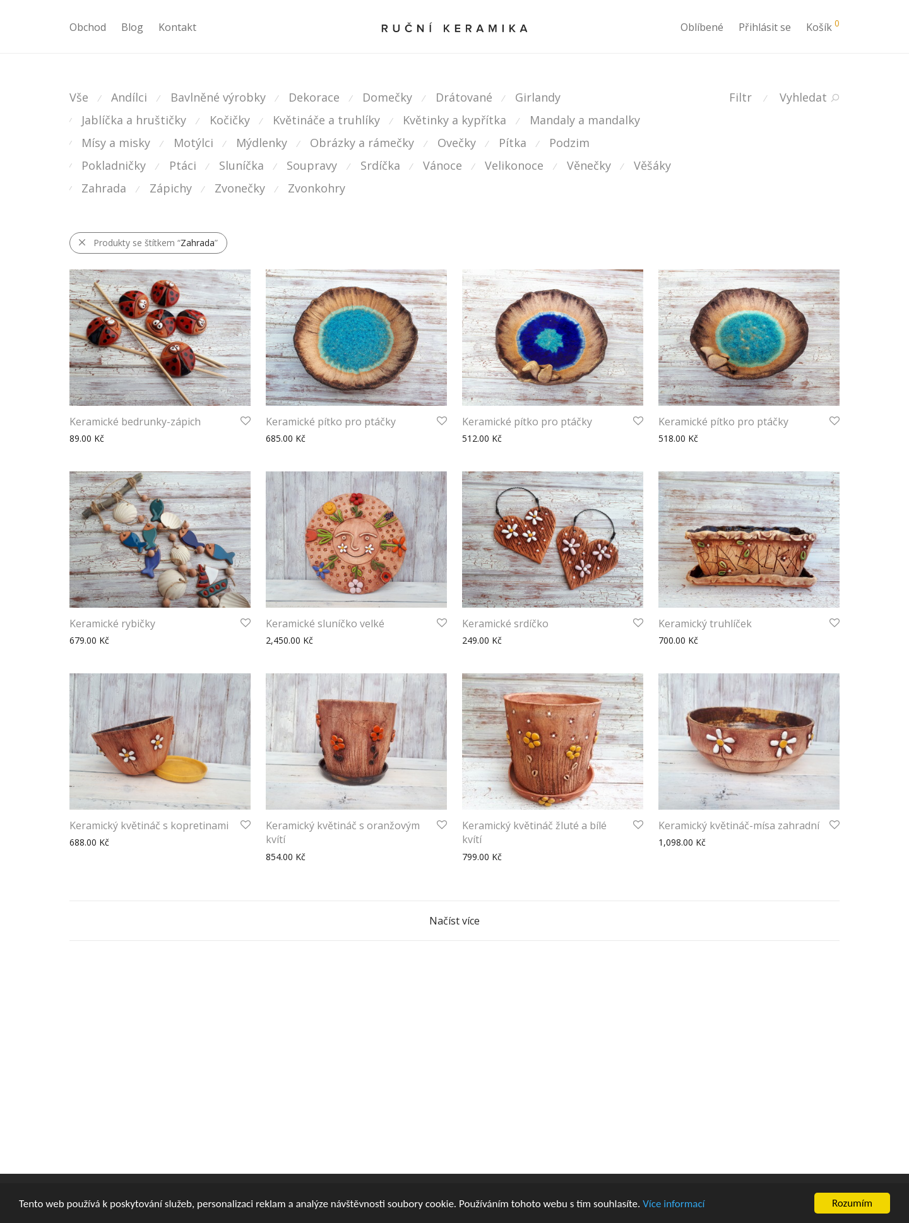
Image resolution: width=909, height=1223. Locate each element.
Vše (78, 97)
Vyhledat (803, 97)
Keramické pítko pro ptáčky (331, 421)
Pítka (512, 142)
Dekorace (314, 97)
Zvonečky (240, 188)
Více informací (673, 1204)
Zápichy (171, 188)
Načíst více (454, 921)
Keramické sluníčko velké (325, 623)
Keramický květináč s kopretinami (149, 825)
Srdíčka (380, 165)
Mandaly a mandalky (585, 119)
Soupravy (312, 165)
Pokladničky (113, 165)
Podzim (569, 142)
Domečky (387, 97)
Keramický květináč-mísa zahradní (738, 825)
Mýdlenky (261, 142)
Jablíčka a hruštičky (133, 119)
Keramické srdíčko (505, 623)
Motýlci (193, 142)
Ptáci (182, 165)
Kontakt (177, 27)
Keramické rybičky (112, 623)
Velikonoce (514, 165)
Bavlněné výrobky (218, 97)
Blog (132, 27)
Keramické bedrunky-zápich (135, 421)
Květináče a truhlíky (326, 119)
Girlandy (538, 97)
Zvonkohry (316, 188)
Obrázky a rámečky (362, 142)
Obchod (87, 27)
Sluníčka (241, 165)
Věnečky (589, 165)
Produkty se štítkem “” (148, 243)
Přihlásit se (765, 27)
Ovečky (456, 142)
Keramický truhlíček (705, 623)
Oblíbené (701, 27)
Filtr (740, 97)
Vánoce (442, 165)
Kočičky (230, 119)
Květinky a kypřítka (454, 119)
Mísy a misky (115, 142)
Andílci (129, 97)
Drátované (464, 97)
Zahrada (103, 188)
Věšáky (652, 165)
